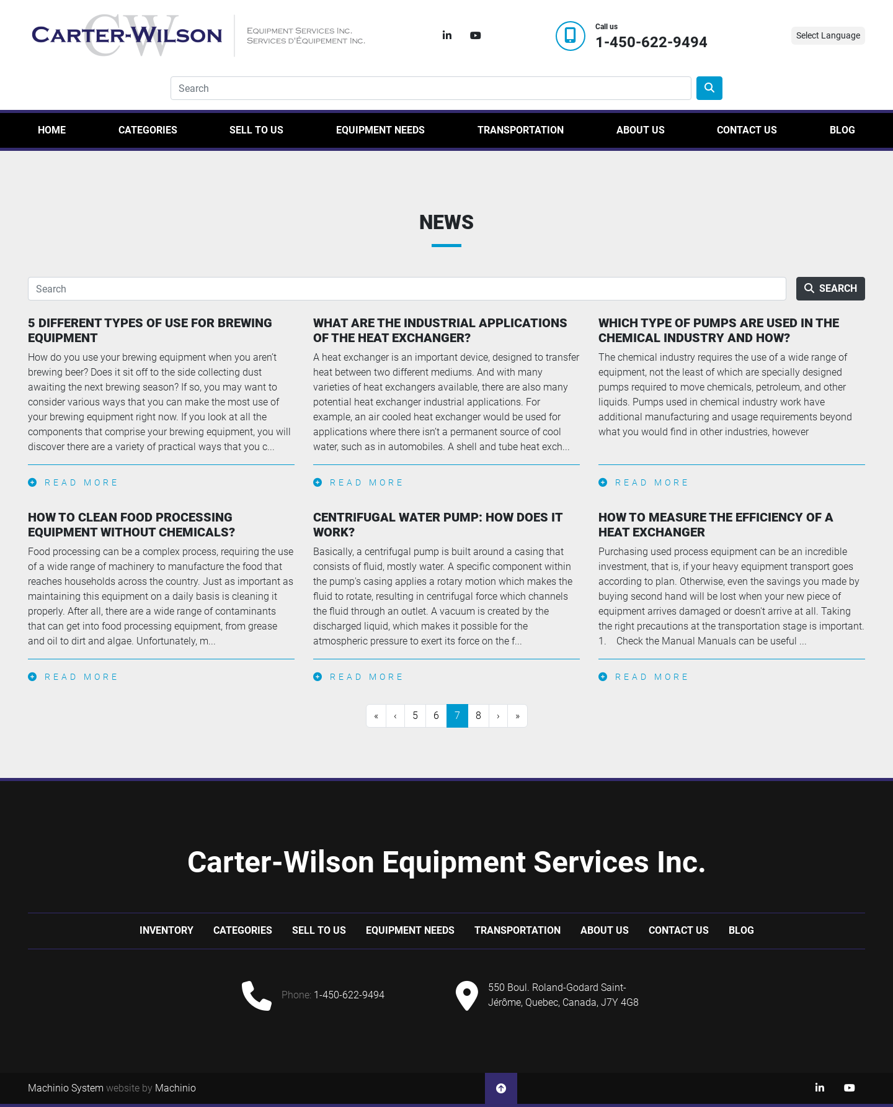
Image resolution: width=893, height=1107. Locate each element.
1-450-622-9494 (651, 42)
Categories (147, 130)
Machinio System (66, 1088)
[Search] (431, 88)
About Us (640, 130)
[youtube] (475, 36)
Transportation (521, 130)
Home (52, 130)
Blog (842, 130)
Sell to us (256, 130)
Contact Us (747, 130)
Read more (74, 482)
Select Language (828, 35)
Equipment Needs (380, 130)
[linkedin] (447, 36)
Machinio (175, 1088)
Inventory (166, 930)
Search (830, 288)
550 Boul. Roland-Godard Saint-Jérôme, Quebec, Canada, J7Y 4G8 (563, 995)
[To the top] (501, 1088)
